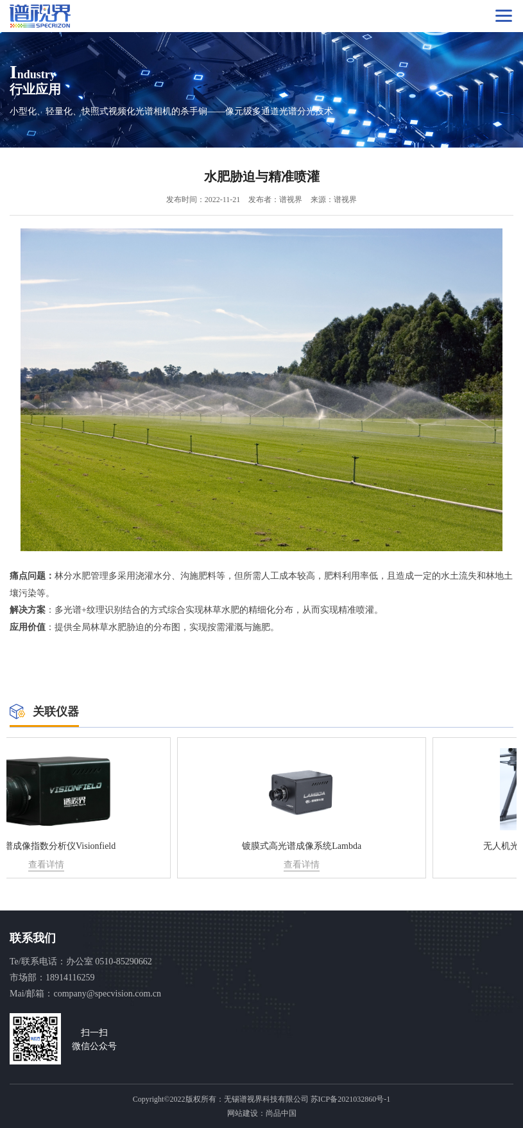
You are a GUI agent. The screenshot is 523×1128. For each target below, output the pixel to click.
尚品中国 (281, 1113)
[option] (134, 807)
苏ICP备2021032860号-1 (351, 1099)
